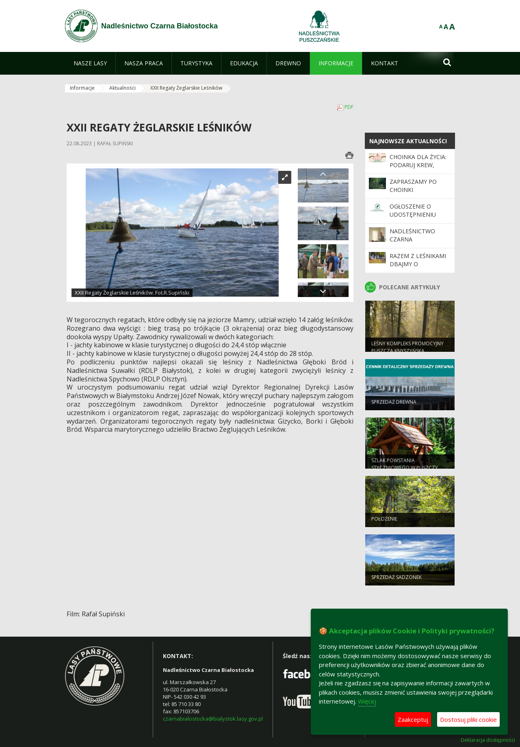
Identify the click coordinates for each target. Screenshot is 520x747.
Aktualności (122, 87)
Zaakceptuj (413, 719)
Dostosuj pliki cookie (468, 719)
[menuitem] (90, 63)
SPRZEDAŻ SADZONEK (396, 580)
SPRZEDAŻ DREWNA (393, 405)
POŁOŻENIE (384, 522)
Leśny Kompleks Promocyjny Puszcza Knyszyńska (407, 350)
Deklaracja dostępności (488, 740)
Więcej (367, 701)
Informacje (82, 87)
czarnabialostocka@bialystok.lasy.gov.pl (213, 718)
